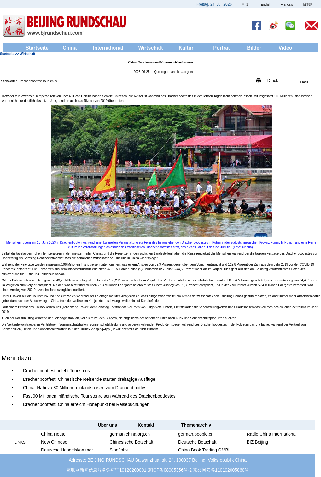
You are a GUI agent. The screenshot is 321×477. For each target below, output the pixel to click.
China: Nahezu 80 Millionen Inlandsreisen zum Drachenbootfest (85, 387)
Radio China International (272, 434)
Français (287, 4)
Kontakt (146, 424)
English (266, 4)
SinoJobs (119, 449)
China (70, 47)
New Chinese (54, 442)
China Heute (53, 434)
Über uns (107, 424)
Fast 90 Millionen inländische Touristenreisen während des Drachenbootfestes (99, 395)
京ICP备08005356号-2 (170, 470)
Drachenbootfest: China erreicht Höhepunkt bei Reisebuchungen (86, 404)
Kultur (185, 47)
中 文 (245, 4)
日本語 (307, 4)
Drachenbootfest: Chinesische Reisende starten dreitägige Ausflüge (89, 379)
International (108, 47)
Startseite (37, 47)
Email (304, 82)
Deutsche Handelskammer (67, 449)
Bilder (254, 47)
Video (285, 47)
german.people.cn (195, 434)
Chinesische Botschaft (132, 442)
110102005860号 (232, 470)
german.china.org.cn (130, 434)
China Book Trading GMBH (204, 449)
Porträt (221, 47)
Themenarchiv (196, 424)
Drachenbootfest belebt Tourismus (56, 370)
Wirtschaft (150, 47)
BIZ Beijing (257, 442)
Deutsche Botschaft (197, 442)
